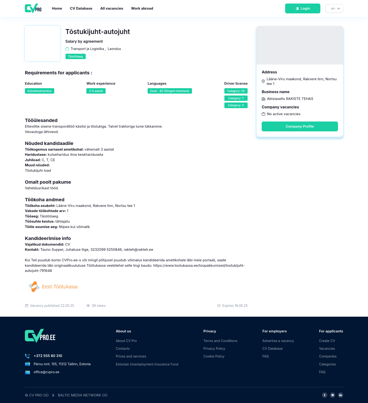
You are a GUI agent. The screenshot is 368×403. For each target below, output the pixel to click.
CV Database (81, 8)
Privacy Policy (214, 348)
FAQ (265, 356)
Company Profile (300, 126)
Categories (327, 364)
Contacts (123, 348)
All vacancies (111, 8)
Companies (328, 356)
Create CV (327, 341)
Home (57, 8)
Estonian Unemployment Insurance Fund (147, 364)
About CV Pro (126, 341)
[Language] (334, 8)
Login (302, 8)
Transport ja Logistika (87, 49)
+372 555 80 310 (48, 356)
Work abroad (142, 8)
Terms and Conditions (220, 341)
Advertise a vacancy (278, 341)
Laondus (114, 49)
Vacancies (327, 348)
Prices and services (131, 356)
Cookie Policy (214, 356)
